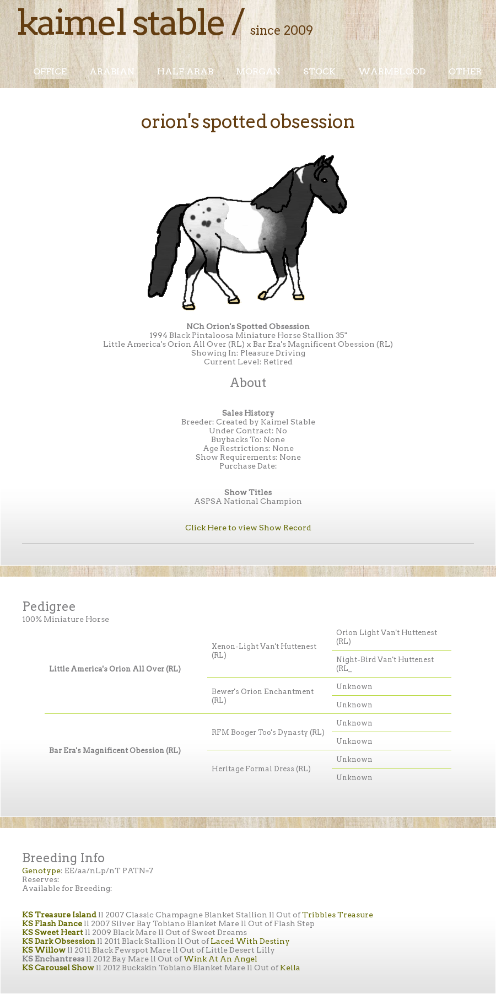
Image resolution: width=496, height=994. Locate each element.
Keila (290, 967)
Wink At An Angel (220, 958)
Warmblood (392, 71)
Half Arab (185, 71)
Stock (319, 71)
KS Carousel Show (58, 967)
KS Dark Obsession (58, 941)
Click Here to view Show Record (248, 527)
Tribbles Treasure (337, 914)
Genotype (41, 870)
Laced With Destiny (250, 941)
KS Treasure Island (59, 914)
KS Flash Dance (52, 923)
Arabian (111, 71)
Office (50, 71)
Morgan (258, 71)
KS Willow (44, 949)
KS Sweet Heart (52, 932)
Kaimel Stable (121, 22)
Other (465, 71)
